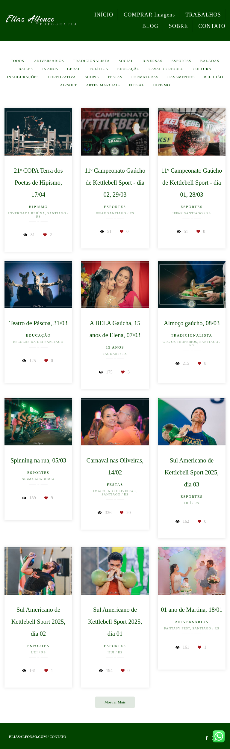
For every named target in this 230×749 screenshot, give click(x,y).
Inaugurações (23, 77)
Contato (58, 737)
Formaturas (145, 77)
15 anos (50, 69)
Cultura (202, 69)
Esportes (181, 61)
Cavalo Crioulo (166, 69)
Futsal (136, 85)
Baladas (209, 61)
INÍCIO (103, 15)
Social (126, 61)
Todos (17, 61)
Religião (213, 77)
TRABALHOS (203, 15)
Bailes (26, 69)
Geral (74, 69)
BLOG (150, 26)
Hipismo (161, 85)
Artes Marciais (103, 85)
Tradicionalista (91, 61)
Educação (128, 69)
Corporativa (62, 77)
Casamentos (181, 77)
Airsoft (68, 85)
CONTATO (212, 26)
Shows (92, 77)
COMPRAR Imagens (149, 15)
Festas (115, 77)
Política (99, 69)
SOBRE (178, 26)
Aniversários (49, 61)
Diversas (153, 61)
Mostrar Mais (115, 702)
